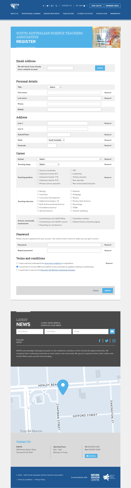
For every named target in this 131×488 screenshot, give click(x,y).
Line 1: (20, 123)
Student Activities (85, 14)
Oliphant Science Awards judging (86, 222)
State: (20, 140)
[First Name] (29, 331)
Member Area (112, 6)
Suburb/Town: (23, 134)
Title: (20, 87)
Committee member (81, 218)
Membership (115, 14)
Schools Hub (101, 14)
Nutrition (76, 191)
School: (21, 159)
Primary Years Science (82, 201)
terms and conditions (53, 263)
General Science (46, 211)
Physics (76, 198)
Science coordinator (47, 170)
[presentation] (34, 277)
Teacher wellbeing (80, 211)
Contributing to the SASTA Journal (53, 222)
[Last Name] (58, 331)
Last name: (22, 98)
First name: (22, 92)
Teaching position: (25, 177)
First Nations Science (47, 207)
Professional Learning (31, 14)
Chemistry (43, 194)
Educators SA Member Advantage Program (58, 270)
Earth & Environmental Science (51, 204)
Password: (22, 245)
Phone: (21, 104)
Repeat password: (25, 250)
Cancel (96, 290)
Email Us (91, 456)
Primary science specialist (49, 183)
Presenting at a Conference (50, 225)
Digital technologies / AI (49, 201)
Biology (42, 191)
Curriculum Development (49, 198)
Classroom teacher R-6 (48, 174)
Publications (68, 14)
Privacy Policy (40, 480)
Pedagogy (77, 194)
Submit (100, 68)
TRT (74, 170)
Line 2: (20, 129)
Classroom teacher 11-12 (48, 180)
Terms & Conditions (25, 480)
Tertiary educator (79, 177)
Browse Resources (52, 14)
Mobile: (21, 109)
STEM (75, 207)
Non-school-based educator (84, 183)
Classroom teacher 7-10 (48, 177)
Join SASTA (96, 6)
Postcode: (22, 145)
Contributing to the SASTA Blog (52, 218)
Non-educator (78, 180)
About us (14, 14)
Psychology (77, 204)
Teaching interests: (25, 201)
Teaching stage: (24, 164)
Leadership (77, 174)
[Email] (91, 331)
